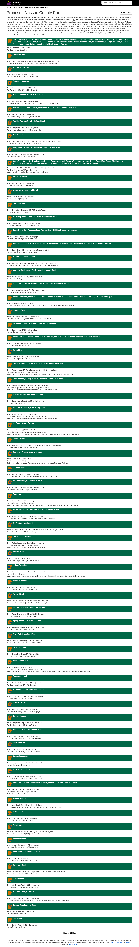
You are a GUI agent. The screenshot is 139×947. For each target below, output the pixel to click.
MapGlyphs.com (73, 944)
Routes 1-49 (126, 13)
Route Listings (18, 7)
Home (9, 7)
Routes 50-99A (69, 933)
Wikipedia (128, 942)
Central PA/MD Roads (116, 942)
